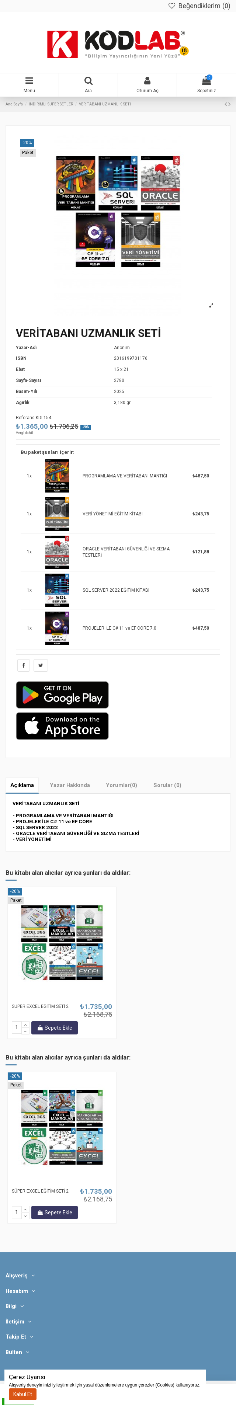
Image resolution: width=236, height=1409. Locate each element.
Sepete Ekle (54, 1028)
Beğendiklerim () (198, 6)
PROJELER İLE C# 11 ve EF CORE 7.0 (119, 628)
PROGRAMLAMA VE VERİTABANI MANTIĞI (125, 476)
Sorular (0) (167, 785)
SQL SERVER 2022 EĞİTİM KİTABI (116, 590)
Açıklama (22, 785)
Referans (25, 417)
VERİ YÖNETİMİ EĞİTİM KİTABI (113, 513)
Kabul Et (22, 1394)
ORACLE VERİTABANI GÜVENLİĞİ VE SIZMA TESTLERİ (126, 552)
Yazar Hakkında (70, 785)
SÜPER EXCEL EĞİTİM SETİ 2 (40, 1006)
